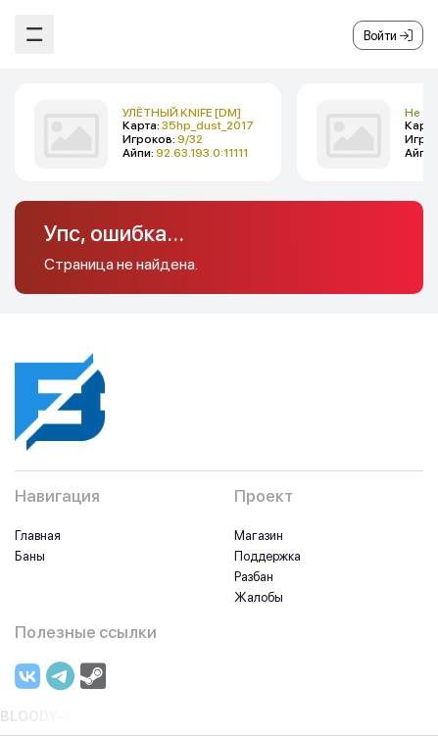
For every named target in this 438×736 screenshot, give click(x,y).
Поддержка (267, 556)
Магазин (258, 535)
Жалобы (258, 597)
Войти (388, 35)
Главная (38, 535)
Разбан (253, 576)
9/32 (190, 139)
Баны (30, 556)
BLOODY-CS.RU (54, 716)
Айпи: (185, 153)
